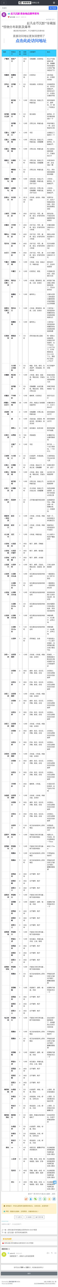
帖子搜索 (53, 8)
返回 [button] (29, 1273)
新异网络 (10, 1284)
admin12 (12, 1253)
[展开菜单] (4, 3)
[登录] (54, 3)
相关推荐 (7, 1239)
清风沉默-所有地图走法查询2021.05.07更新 (18, 1243)
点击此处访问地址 (31, 40)
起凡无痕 (12, 17)
